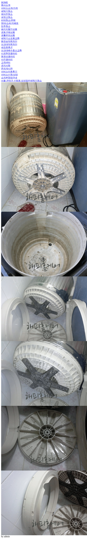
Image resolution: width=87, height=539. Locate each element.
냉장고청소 (7, 17)
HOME (4, 2)
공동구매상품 (8, 32)
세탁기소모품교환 (10, 38)
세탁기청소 (7, 11)
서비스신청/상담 (9, 74)
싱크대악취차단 (9, 44)
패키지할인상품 (9, 29)
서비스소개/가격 (9, 8)
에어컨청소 (7, 14)
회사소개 (5, 5)
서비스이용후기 (9, 71)
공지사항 (5, 65)
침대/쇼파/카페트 (9, 23)
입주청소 (5, 26)
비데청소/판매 (8, 20)
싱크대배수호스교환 (11, 50)
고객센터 (5, 62)
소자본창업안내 (9, 77)
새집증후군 (7, 47)
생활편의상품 (8, 35)
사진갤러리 (7, 59)
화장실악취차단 (9, 41)
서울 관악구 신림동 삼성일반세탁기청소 (21, 80)
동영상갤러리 (8, 56)
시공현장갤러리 (9, 53)
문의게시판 (7, 68)
